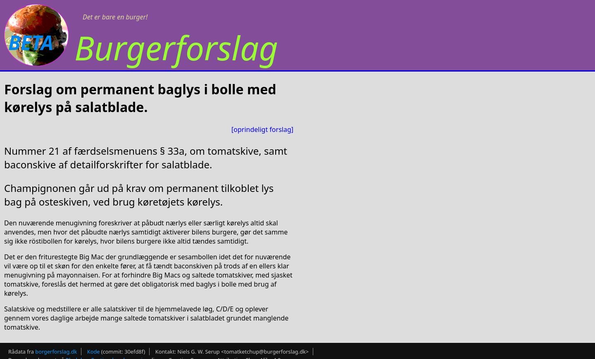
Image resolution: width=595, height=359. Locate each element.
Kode (93, 351)
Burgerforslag (176, 47)
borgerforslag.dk (56, 351)
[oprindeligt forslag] (262, 129)
